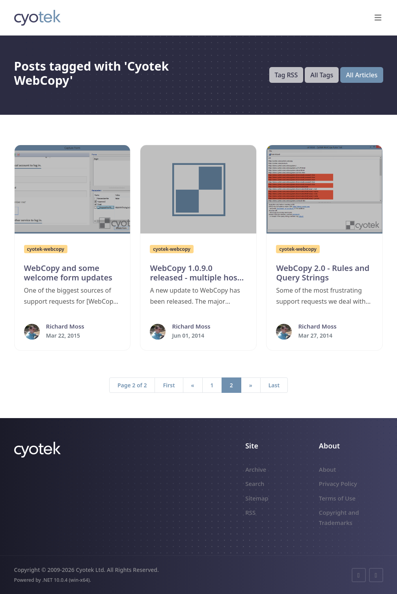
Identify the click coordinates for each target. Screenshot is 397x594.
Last (274, 385)
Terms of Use (337, 498)
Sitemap (256, 498)
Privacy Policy (338, 484)
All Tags (321, 75)
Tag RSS (286, 75)
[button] (378, 17)
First (169, 385)
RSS (250, 512)
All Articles (361, 75)
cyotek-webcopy (45, 249)
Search (254, 484)
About (327, 469)
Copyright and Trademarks (339, 517)
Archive (255, 469)
